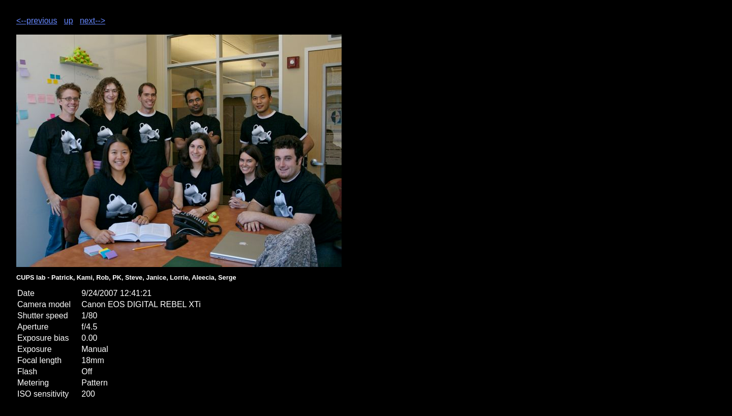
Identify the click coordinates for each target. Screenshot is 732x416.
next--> (92, 20)
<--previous (36, 20)
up (68, 20)
